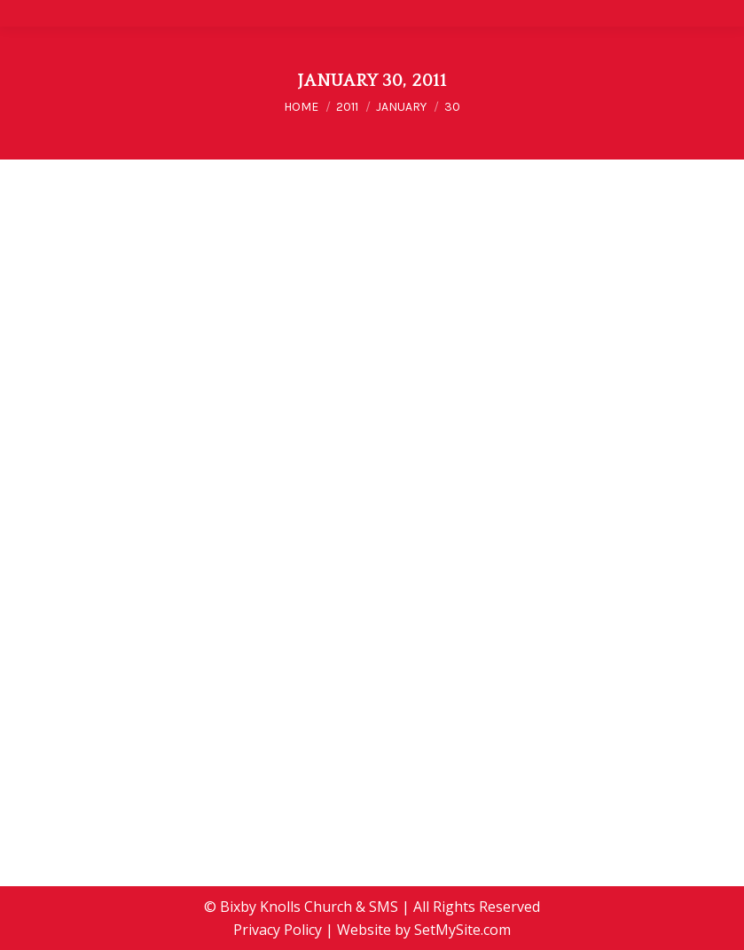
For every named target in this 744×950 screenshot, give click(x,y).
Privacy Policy (277, 929)
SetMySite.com (462, 929)
